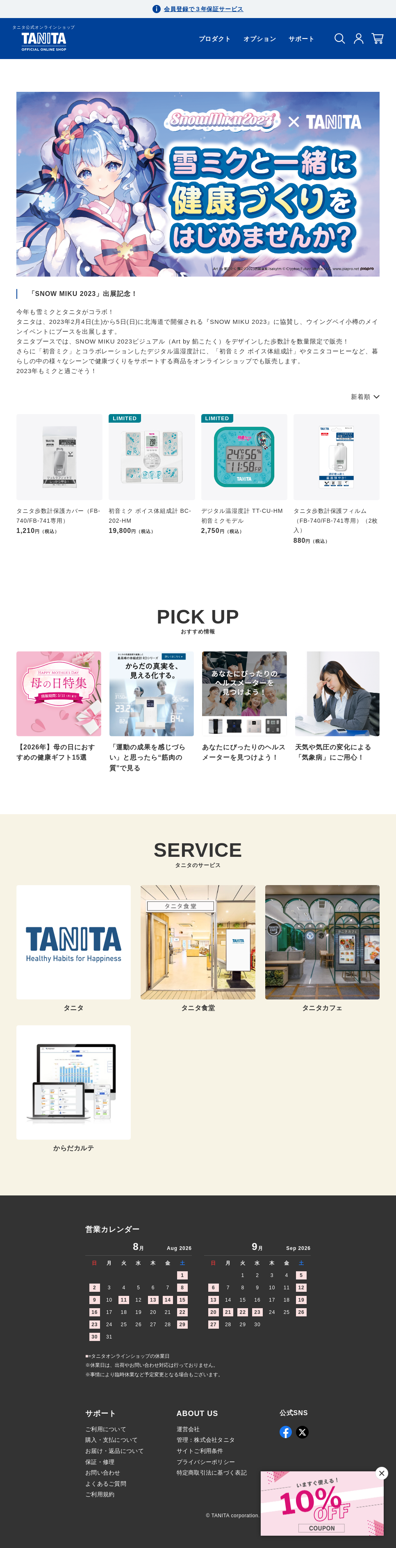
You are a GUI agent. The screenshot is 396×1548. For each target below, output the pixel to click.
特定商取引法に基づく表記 (212, 1472)
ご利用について (105, 1429)
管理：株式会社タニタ (206, 1439)
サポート (302, 38)
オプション (260, 38)
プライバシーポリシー (206, 1462)
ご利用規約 (99, 1494)
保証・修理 (99, 1462)
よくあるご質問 (105, 1483)
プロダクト (215, 38)
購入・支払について (111, 1439)
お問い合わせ (103, 1472)
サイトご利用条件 (200, 1451)
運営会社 (188, 1429)
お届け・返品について (114, 1451)
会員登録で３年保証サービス (204, 9)
